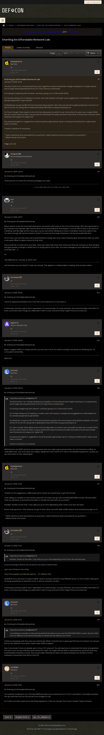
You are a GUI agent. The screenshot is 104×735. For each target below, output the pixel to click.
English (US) (22, 717)
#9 (98, 620)
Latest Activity (23, 47)
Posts (7, 47)
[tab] (8, 48)
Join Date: (15, 70)
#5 (98, 340)
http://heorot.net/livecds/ (49, 89)
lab (15, 144)
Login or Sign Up (93, 2)
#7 (98, 484)
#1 (99, 79)
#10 (98, 685)
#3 (98, 217)
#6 (98, 388)
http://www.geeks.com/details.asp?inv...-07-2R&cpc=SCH (27, 574)
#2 (98, 171)
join (65, 31)
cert (11, 144)
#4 (98, 293)
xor (16, 260)
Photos (39, 47)
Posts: (13, 73)
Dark (8, 717)
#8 (98, 546)
